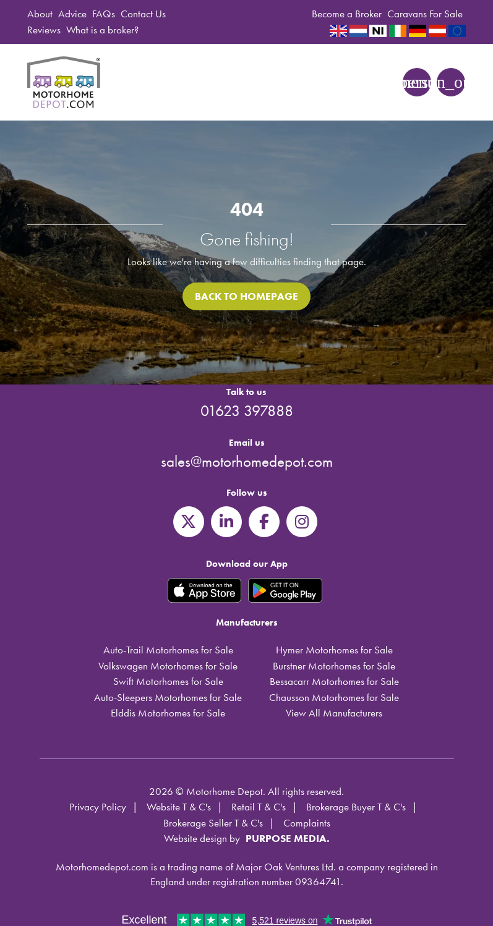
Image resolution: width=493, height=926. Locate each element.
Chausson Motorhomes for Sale (334, 697)
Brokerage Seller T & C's (213, 823)
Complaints (306, 823)
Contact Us (143, 13)
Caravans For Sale (425, 13)
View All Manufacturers (334, 713)
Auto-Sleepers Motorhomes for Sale (168, 697)
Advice (72, 13)
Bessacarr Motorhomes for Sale (334, 681)
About (40, 13)
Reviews (44, 29)
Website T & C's (179, 806)
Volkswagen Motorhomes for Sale (168, 666)
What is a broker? (102, 29)
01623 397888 (246, 411)
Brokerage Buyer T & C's (356, 806)
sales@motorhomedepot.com (247, 461)
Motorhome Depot (65, 82)
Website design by (202, 838)
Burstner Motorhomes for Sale (334, 666)
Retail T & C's (258, 806)
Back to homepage (246, 296)
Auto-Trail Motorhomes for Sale (168, 649)
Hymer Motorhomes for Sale (334, 649)
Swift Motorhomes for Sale (168, 681)
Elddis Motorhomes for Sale (168, 713)
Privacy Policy (97, 806)
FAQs (103, 13)
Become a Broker (347, 13)
